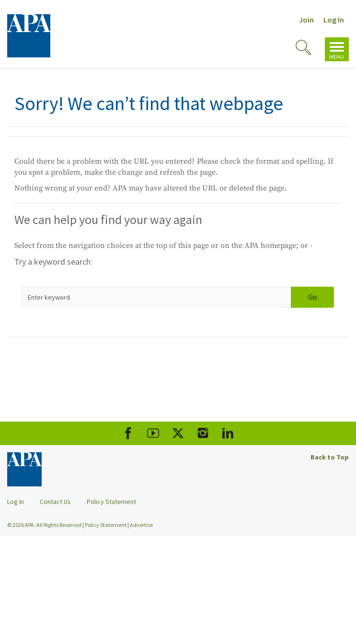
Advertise (141, 524)
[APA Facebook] (128, 433)
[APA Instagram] (203, 433)
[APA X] (178, 433)
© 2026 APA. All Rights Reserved (44, 524)
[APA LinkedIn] (228, 433)
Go (312, 297)
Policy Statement (111, 501)
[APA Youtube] (153, 433)
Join (306, 19)
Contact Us (55, 501)
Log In (333, 19)
